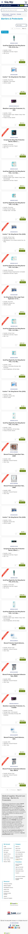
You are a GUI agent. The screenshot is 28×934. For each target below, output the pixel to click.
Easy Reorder (6, 856)
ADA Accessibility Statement (19, 856)
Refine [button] (5, 32)
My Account (6, 850)
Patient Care (6, 889)
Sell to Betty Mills (19, 854)
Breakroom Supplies (8, 898)
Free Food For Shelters (20, 876)
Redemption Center (20, 871)
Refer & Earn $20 (19, 869)
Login (5, 846)
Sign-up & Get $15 (19, 867)
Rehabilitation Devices (8, 887)
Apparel (5, 896)
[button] (18, 6)
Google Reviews (19, 859)
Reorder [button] (22, 5)
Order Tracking (7, 859)
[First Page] (12, 28)
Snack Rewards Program (19, 865)
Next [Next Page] (24, 28)
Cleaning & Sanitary (8, 883)
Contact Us (18, 850)
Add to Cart (22, 62)
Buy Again (6, 852)
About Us (17, 846)
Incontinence (6, 891)
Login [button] (26, 5)
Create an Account (7, 848)
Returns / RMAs (7, 861)
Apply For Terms (7, 854)
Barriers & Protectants (7, 15)
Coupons (17, 872)
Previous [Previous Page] (17, 28)
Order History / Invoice (8, 857)
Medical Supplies (5, 14)
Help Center (18, 848)
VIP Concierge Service (20, 852)
